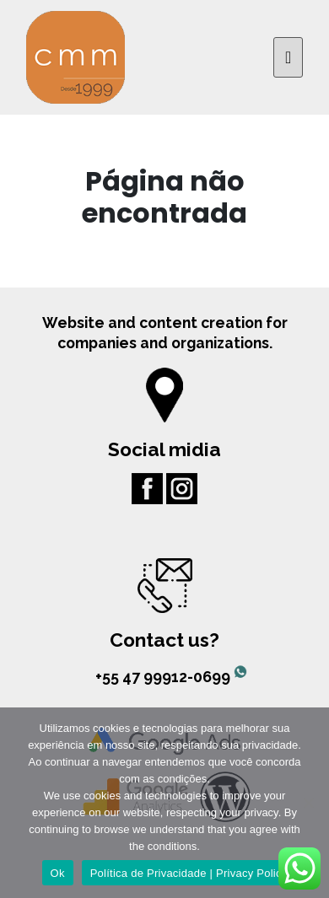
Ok (58, 873)
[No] (307, 802)
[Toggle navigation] (288, 57)
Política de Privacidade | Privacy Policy (189, 873)
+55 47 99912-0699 (164, 677)
